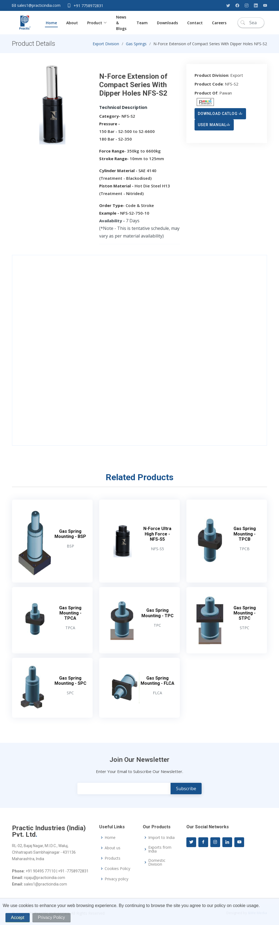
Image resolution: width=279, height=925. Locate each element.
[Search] (251, 22)
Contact (195, 22)
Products (112, 858)
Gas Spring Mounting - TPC (157, 615)
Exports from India (159, 849)
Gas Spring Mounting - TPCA (70, 615)
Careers (219, 22)
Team (142, 22)
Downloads (167, 22)
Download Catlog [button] (220, 116)
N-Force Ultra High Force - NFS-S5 (157, 536)
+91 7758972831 (88, 5)
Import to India (161, 837)
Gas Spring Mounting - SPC (70, 683)
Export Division (106, 46)
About (72, 22)
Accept (17, 917)
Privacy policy (116, 879)
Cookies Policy (117, 869)
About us (112, 848)
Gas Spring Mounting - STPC (244, 615)
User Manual (214, 127)
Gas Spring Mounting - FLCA (157, 683)
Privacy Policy (51, 917)
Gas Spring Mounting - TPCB (244, 536)
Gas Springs (136, 46)
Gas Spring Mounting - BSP (70, 536)
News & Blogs (121, 22)
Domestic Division (156, 862)
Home (51, 22)
